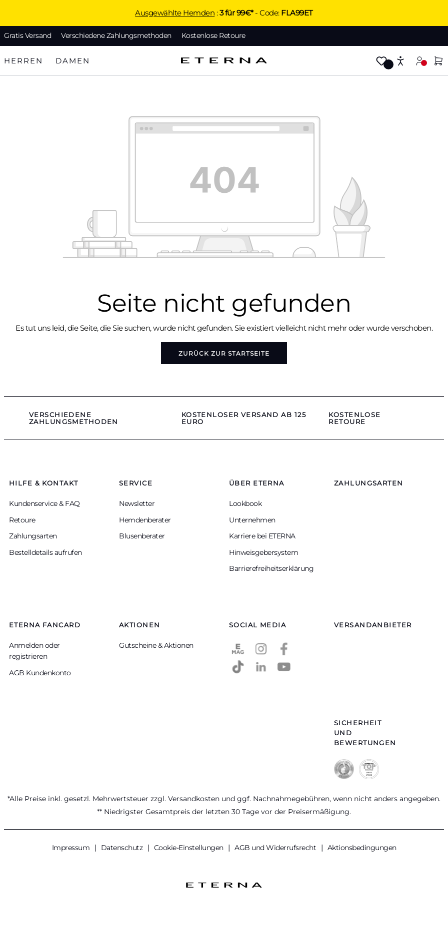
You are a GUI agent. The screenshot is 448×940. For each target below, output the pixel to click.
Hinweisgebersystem (263, 552)
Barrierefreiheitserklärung (271, 568)
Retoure (22, 519)
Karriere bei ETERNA (262, 535)
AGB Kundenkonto (40, 672)
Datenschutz (122, 847)
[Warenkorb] (438, 61)
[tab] (23, 61)
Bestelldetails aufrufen (45, 552)
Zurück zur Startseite (224, 353)
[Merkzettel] (381, 61)
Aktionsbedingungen (362, 847)
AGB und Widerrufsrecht (276, 847)
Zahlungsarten (33, 535)
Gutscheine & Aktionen (156, 645)
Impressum (72, 847)
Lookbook (245, 503)
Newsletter (136, 503)
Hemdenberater (145, 519)
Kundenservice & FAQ (44, 503)
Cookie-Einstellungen (190, 847)
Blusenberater (142, 535)
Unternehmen (252, 519)
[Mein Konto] (419, 60)
